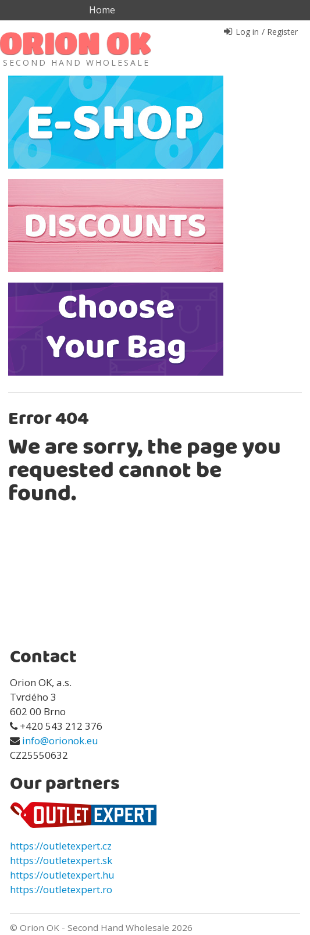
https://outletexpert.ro (61, 889)
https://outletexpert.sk (61, 860)
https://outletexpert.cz (61, 845)
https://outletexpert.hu (62, 875)
